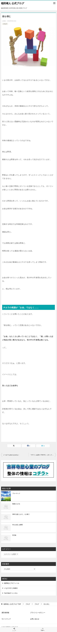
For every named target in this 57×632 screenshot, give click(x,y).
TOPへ (42, 629)
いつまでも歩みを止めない (11, 455)
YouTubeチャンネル (10, 593)
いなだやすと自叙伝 (11, 588)
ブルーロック (16, 493)
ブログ (5, 24)
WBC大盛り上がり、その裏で (21, 514)
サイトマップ (6, 619)
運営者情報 (5, 612)
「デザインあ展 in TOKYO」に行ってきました (43, 455)
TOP (12, 604)
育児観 (14, 535)
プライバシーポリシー (37, 612)
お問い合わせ (34, 619)
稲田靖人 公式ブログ (12, 3)
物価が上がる (16, 504)
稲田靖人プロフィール (11, 583)
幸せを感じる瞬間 (17, 525)
